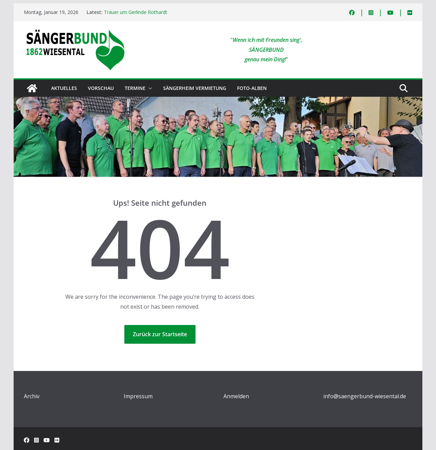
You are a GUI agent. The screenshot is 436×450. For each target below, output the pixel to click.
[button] (148, 88)
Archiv (32, 396)
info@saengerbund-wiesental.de (364, 396)
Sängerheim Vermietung (194, 88)
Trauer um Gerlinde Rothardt (135, 12)
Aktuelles (64, 88)
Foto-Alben (252, 88)
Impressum (138, 396)
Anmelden (236, 396)
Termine (135, 88)
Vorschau (101, 88)
